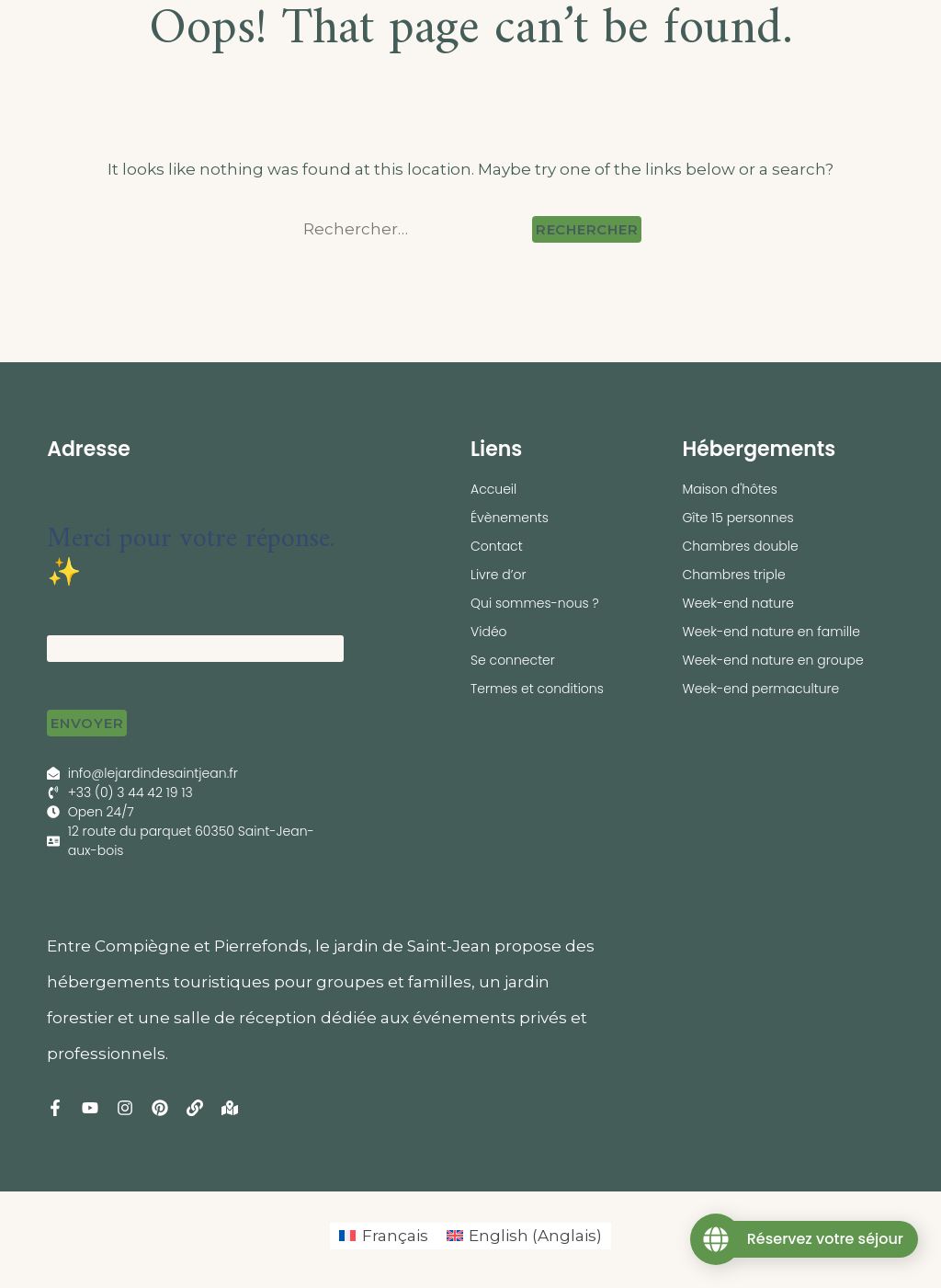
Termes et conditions (537, 688)
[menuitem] (383, 1236)
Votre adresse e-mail (122, 618)
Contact (496, 546)
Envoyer (87, 723)
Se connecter (512, 660)
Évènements (509, 517)
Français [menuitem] (395, 1235)
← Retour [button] (76, 471)
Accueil (493, 489)
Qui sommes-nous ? (534, 603)
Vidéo (488, 631)
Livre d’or (498, 574)
